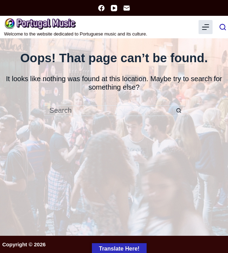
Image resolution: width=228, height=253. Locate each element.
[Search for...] (109, 110)
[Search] (223, 27)
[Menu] (206, 27)
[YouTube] (114, 8)
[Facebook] (101, 8)
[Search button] (179, 110)
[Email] (126, 8)
